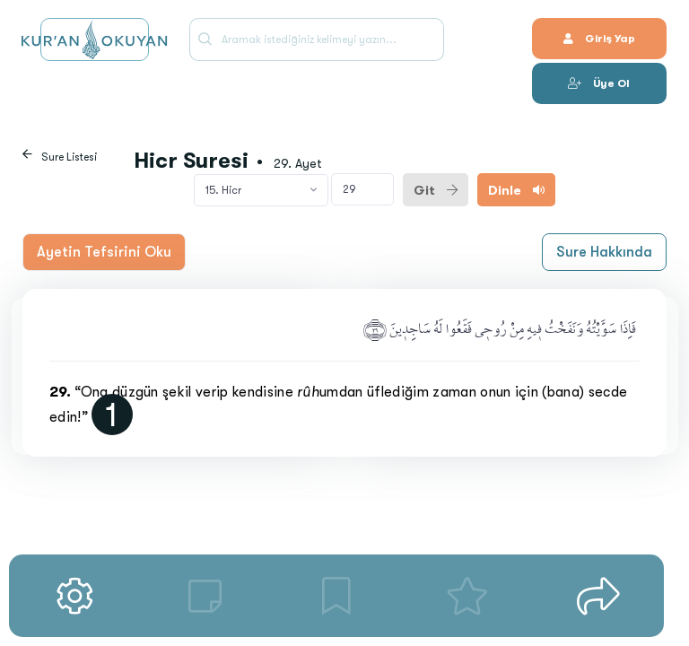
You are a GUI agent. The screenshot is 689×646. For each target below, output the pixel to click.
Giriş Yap (599, 38)
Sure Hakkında (604, 252)
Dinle (516, 190)
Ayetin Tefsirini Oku (104, 252)
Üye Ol (599, 83)
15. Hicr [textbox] (223, 190)
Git (436, 190)
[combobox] (261, 190)
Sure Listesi (69, 157)
